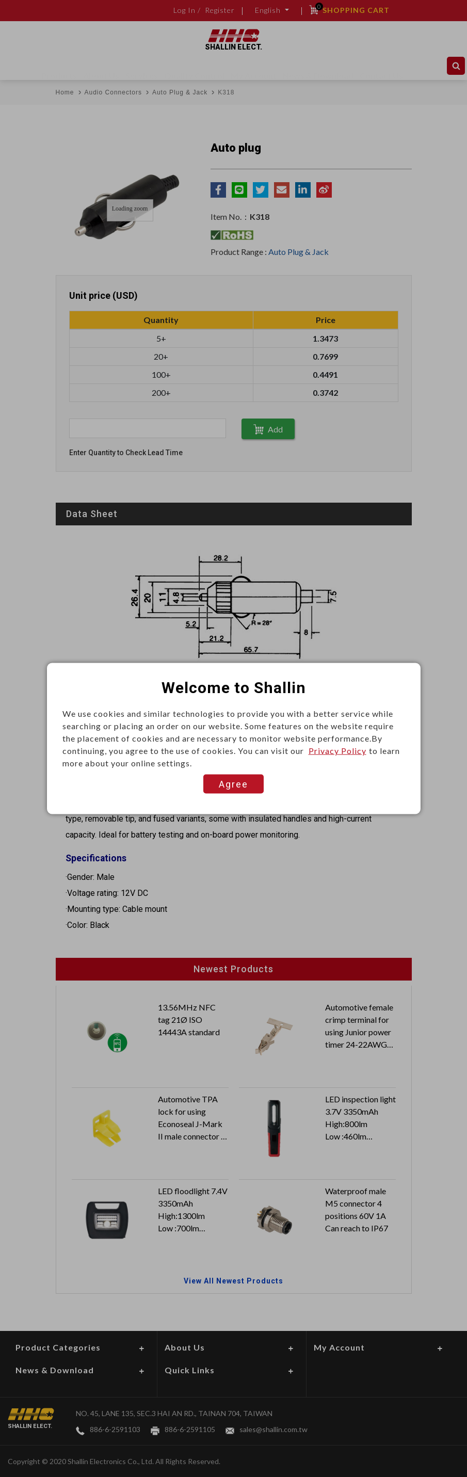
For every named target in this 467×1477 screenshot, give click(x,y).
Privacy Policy (337, 751)
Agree (233, 784)
